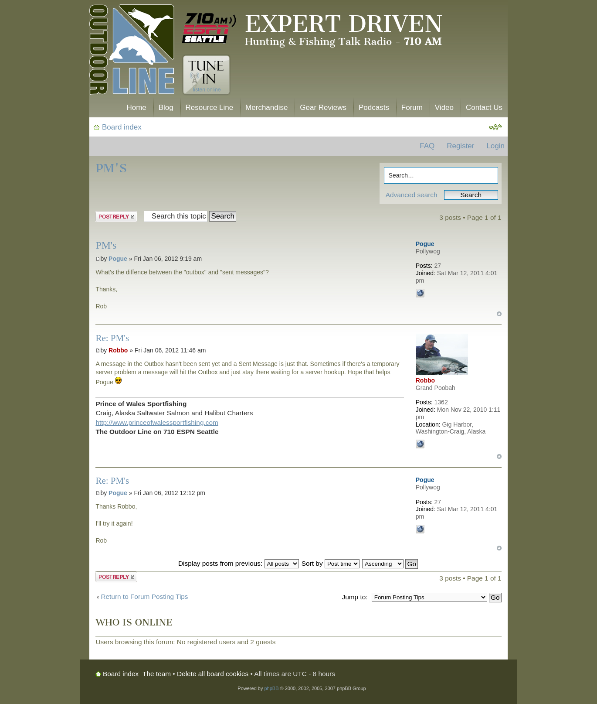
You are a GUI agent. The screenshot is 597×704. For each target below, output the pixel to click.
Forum (412, 107)
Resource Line (210, 107)
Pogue (118, 258)
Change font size (495, 127)
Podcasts (374, 107)
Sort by (331, 563)
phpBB (271, 688)
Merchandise (266, 107)
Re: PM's (112, 338)
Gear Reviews (323, 107)
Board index (122, 127)
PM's (111, 168)
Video (444, 107)
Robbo (118, 350)
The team (156, 673)
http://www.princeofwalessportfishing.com (156, 422)
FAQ (427, 146)
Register (460, 146)
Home (136, 107)
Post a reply (116, 216)
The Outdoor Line (131, 51)
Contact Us (484, 107)
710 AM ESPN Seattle (209, 28)
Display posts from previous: (238, 563)
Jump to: (354, 597)
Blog (166, 107)
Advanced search (412, 194)
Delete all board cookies (212, 673)
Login (495, 146)
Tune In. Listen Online (206, 75)
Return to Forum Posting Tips (144, 596)
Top (499, 313)
